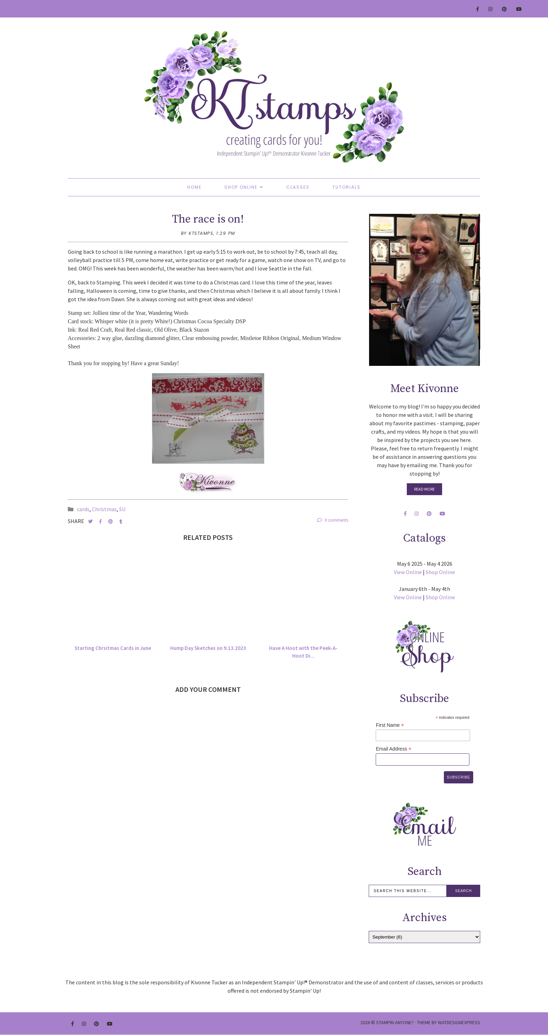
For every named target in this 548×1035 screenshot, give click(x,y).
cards (83, 509)
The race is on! (208, 219)
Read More (424, 489)
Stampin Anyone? (395, 1022)
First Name (390, 725)
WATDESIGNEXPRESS (459, 1022)
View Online (408, 572)
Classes (298, 187)
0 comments (332, 520)
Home (194, 187)
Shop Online (241, 187)
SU (122, 509)
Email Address (393, 749)
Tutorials (346, 187)
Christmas (104, 509)
